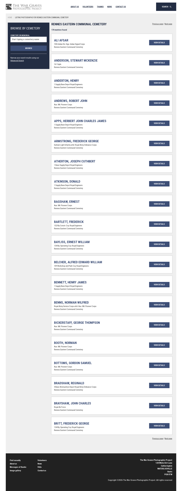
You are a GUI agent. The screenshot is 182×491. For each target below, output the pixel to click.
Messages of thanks (18, 467)
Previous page (157, 24)
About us (13, 464)
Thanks (100, 7)
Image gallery (15, 470)
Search (167, 7)
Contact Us (121, 7)
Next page (168, 24)
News (109, 7)
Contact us (42, 470)
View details (159, 43)
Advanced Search (17, 60)
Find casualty (15, 460)
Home (10, 17)
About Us (75, 7)
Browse (28, 48)
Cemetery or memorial (28, 38)
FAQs (40, 467)
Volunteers (88, 7)
